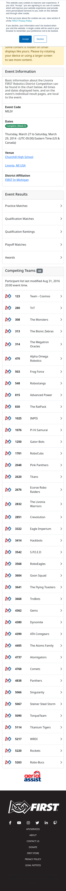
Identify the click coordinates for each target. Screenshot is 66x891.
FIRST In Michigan (17, 180)
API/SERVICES (33, 829)
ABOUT (32, 835)
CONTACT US (33, 841)
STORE (33, 853)
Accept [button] (25, 39)
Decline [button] (40, 39)
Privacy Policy (22, 21)
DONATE (33, 847)
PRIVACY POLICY (33, 859)
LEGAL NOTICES (33, 865)
